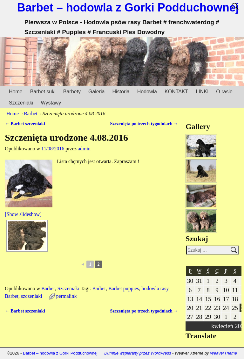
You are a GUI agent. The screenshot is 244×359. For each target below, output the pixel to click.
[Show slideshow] (23, 214)
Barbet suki (43, 91)
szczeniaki (31, 296)
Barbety (72, 91)
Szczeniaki (21, 102)
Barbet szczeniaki (25, 123)
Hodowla (147, 91)
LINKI (202, 91)
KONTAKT (176, 91)
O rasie (224, 91)
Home (16, 91)
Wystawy (51, 102)
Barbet (30, 113)
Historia (120, 91)
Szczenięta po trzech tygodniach (144, 123)
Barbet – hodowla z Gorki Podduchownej (128, 7)
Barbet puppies (123, 288)
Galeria (96, 91)
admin (84, 148)
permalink (66, 296)
